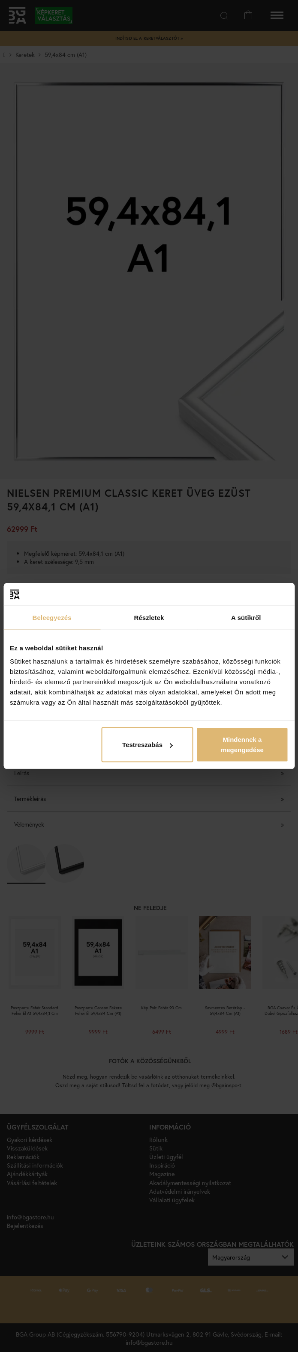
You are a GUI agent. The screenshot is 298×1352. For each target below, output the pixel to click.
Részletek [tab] (149, 617)
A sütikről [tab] (246, 617)
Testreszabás (147, 744)
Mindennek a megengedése (242, 744)
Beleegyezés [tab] (52, 617)
